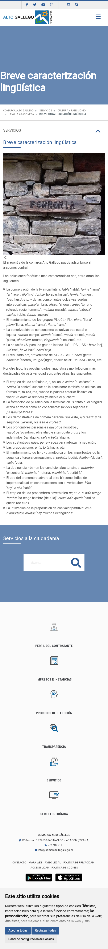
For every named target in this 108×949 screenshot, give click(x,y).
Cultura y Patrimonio (72, 110)
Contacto (19, 862)
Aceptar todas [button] (17, 930)
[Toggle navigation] (98, 18)
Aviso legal (53, 862)
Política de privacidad (78, 862)
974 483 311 (53, 844)
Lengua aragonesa (21, 114)
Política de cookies (64, 867)
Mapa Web (35, 862)
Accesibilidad (39, 867)
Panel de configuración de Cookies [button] (31, 939)
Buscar (76, 563)
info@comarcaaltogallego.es (54, 849)
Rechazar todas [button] (45, 930)
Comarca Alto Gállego (18, 110)
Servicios (45, 110)
